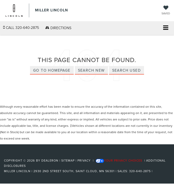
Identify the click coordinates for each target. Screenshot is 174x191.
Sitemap (68, 160)
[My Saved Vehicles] (166, 10)
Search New (91, 70)
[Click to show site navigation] (165, 28)
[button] (21, 27)
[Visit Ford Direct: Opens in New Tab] (155, 171)
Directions (58, 28)
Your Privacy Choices (119, 160)
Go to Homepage (52, 70)
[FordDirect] (17, 154)
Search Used (126, 70)
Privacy (84, 160)
